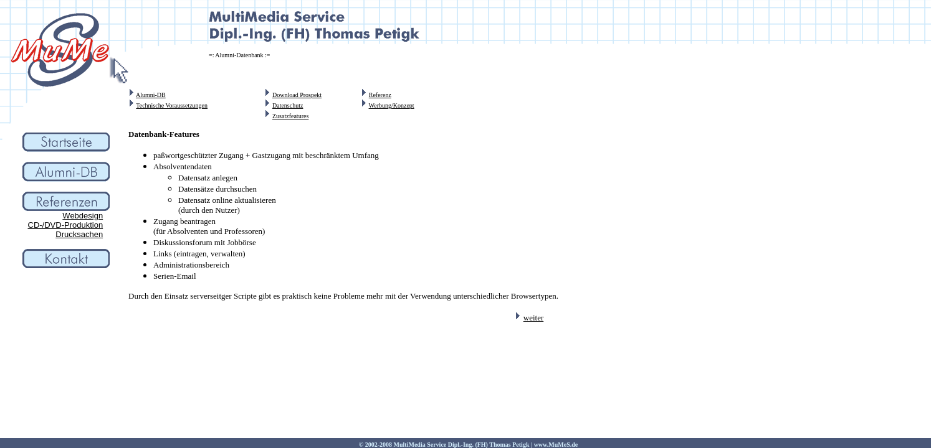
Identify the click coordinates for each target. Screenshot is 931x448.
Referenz (380, 94)
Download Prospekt (297, 94)
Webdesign (82, 215)
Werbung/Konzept (391, 105)
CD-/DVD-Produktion (65, 225)
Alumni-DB (151, 94)
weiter (533, 317)
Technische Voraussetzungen (172, 105)
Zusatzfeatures (290, 116)
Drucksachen (79, 234)
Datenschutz (287, 105)
